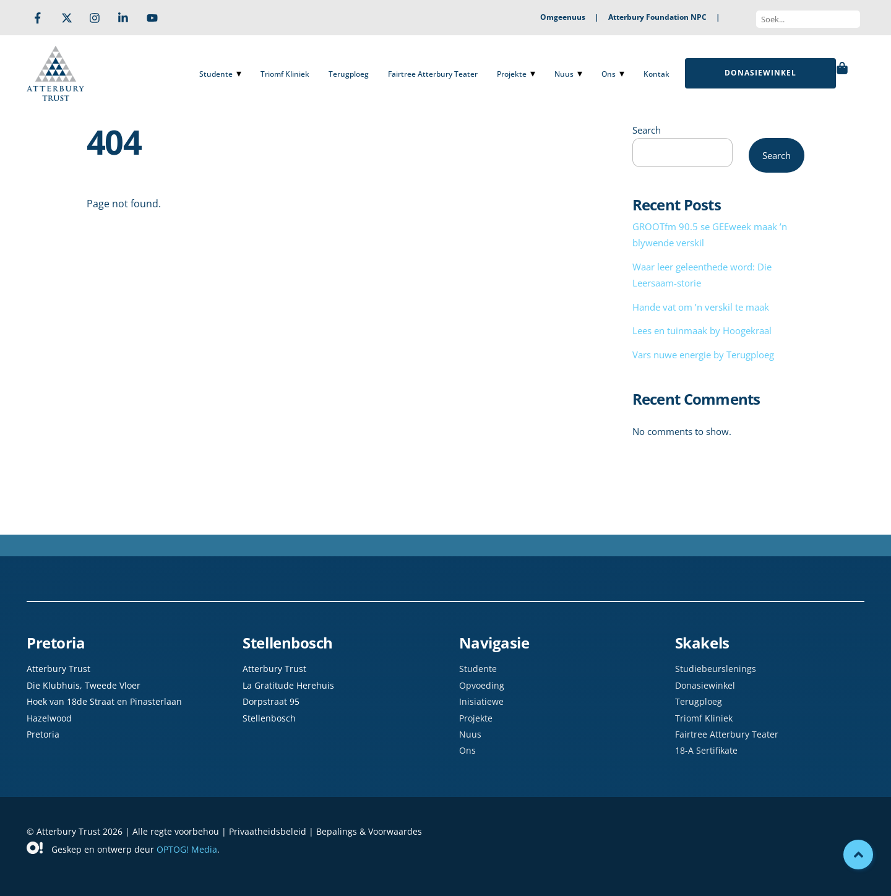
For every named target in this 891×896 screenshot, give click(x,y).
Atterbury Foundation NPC (657, 17)
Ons (608, 74)
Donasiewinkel (705, 685)
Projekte (512, 74)
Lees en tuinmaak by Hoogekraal (702, 330)
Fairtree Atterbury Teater (433, 74)
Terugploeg (349, 74)
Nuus (564, 74)
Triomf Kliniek (284, 74)
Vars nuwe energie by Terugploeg (703, 354)
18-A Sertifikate (706, 750)
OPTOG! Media (187, 849)
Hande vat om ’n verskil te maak (700, 307)
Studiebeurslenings (715, 668)
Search (646, 130)
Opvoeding (481, 685)
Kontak (656, 74)
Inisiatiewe (481, 701)
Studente (216, 74)
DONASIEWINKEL (760, 72)
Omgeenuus (562, 17)
